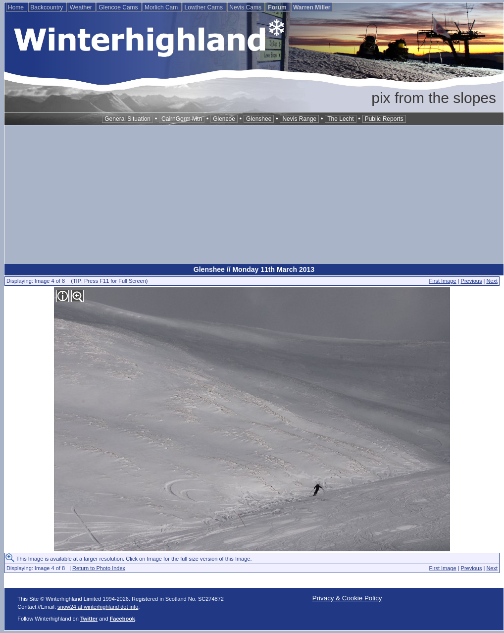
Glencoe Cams (119, 7)
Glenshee (258, 118)
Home (16, 7)
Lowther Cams (205, 7)
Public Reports (384, 118)
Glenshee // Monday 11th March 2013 (254, 269)
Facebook (122, 619)
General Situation (127, 118)
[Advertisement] (254, 194)
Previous (471, 281)
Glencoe (224, 118)
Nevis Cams (246, 7)
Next (492, 281)
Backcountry (47, 7)
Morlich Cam (162, 7)
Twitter (89, 619)
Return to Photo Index (98, 568)
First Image (442, 281)
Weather (82, 7)
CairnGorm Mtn (181, 118)
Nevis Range (299, 118)
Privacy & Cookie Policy (347, 598)
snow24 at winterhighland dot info (97, 607)
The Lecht (340, 118)
